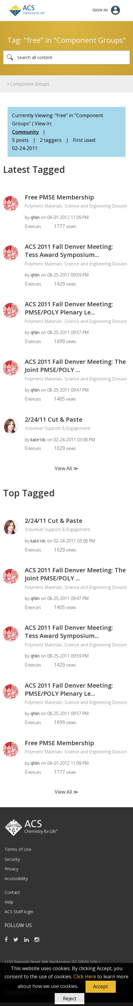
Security (12, 859)
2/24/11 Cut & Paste (53, 419)
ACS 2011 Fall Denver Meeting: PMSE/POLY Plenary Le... (69, 308)
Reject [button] (69, 998)
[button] (101, 987)
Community (25, 132)
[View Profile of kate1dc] (38, 439)
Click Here (84, 976)
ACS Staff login (19, 911)
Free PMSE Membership (59, 197)
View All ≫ (66, 468)
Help (9, 902)
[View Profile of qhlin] (35, 217)
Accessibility (16, 878)
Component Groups (29, 84)
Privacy (11, 869)
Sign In (100, 10)
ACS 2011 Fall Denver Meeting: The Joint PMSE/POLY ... (75, 366)
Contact (12, 892)
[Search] (66, 57)
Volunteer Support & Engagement (57, 428)
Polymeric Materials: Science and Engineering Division (76, 206)
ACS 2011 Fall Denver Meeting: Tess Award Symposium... (69, 250)
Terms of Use (18, 849)
